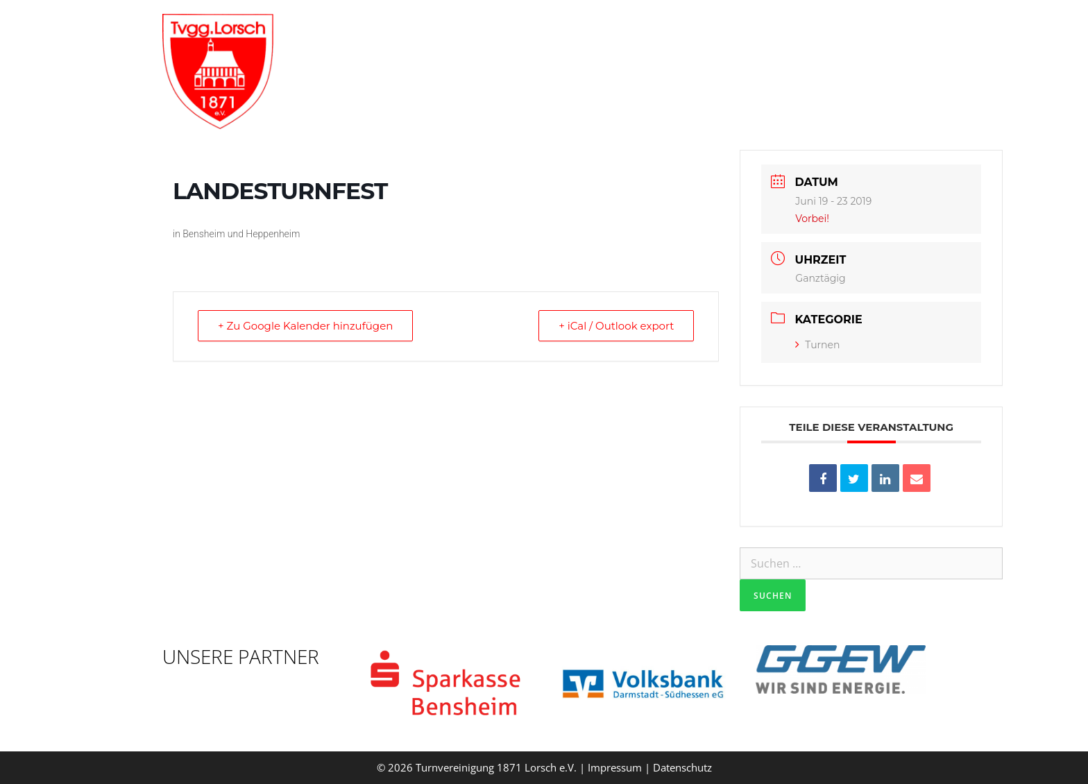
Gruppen (592, 31)
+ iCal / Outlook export (616, 325)
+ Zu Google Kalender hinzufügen (305, 325)
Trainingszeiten (689, 31)
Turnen (817, 345)
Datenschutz (682, 767)
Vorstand (512, 31)
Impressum (615, 767)
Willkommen (420, 31)
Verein (893, 31)
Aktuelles (805, 31)
